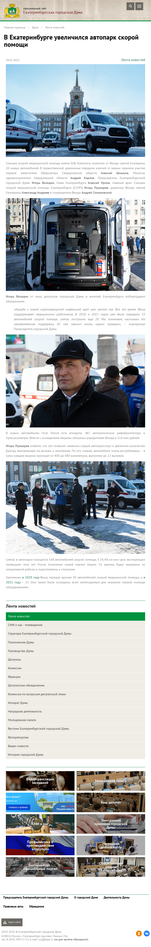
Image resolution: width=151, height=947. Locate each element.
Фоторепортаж (18, 737)
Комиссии (15, 668)
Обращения (36, 906)
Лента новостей (54, 27)
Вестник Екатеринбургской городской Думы (38, 728)
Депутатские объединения (26, 685)
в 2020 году (30, 577)
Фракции (14, 677)
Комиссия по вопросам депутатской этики (37, 694)
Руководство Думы (21, 651)
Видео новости (18, 746)
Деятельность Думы (117, 897)
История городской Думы (25, 754)
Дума (35, 27)
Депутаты (14, 659)
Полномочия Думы (21, 642)
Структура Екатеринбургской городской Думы (39, 633)
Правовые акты (13, 906)
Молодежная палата (22, 720)
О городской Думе (86, 897)
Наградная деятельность (25, 711)
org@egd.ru (46, 939)
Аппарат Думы (18, 703)
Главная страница (14, 27)
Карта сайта (12, 922)
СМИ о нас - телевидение (25, 625)
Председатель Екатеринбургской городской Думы (35, 897)
